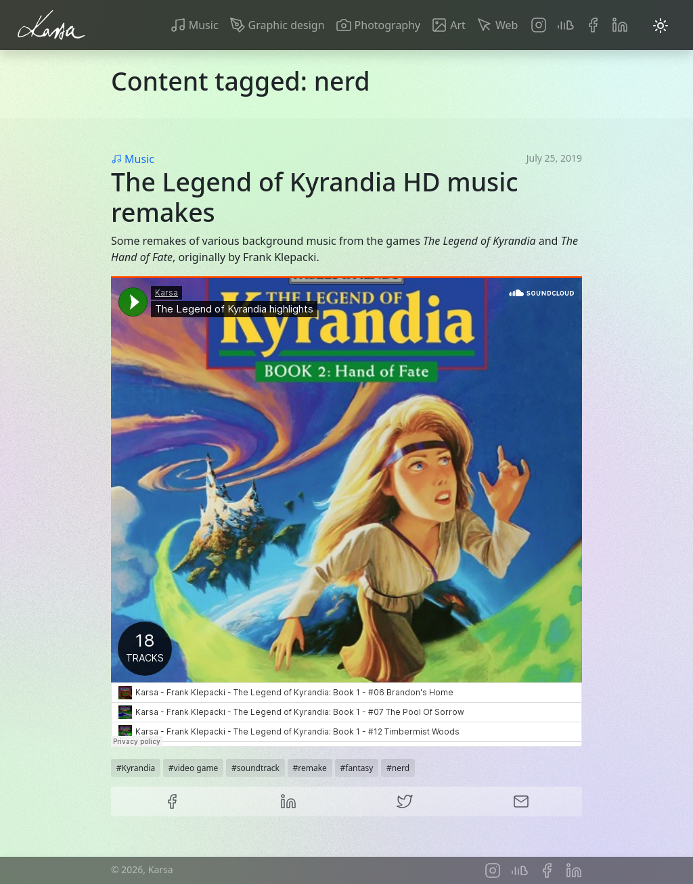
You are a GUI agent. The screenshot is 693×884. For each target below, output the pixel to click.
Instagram (539, 25)
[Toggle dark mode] (660, 25)
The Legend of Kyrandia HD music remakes (314, 196)
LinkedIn (620, 25)
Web (506, 25)
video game (196, 768)
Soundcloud (566, 25)
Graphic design (286, 25)
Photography (388, 25)
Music (204, 25)
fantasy (359, 768)
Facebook (593, 25)
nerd (400, 768)
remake (312, 768)
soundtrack (258, 768)
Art (458, 25)
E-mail (521, 801)
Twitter (404, 801)
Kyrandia (139, 768)
